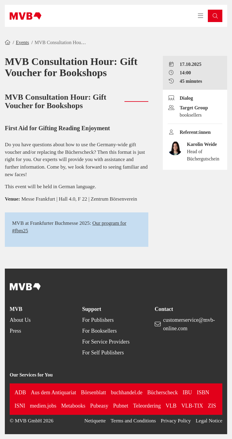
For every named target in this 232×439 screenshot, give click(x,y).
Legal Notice (209, 421)
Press (15, 331)
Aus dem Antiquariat (53, 392)
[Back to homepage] (25, 16)
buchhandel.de (126, 392)
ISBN (203, 392)
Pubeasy (99, 406)
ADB (20, 392)
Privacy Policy (176, 421)
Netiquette (95, 421)
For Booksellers (99, 331)
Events (22, 42)
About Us (20, 320)
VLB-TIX (192, 406)
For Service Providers (106, 342)
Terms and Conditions (133, 421)
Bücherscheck (162, 392)
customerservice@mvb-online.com (189, 324)
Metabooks (73, 406)
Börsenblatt (93, 392)
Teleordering (147, 406)
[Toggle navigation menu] (200, 16)
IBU (187, 392)
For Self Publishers (103, 353)
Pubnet (120, 406)
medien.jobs (43, 406)
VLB (171, 406)
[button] (215, 16)
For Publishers (98, 320)
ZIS (212, 406)
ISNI (19, 406)
